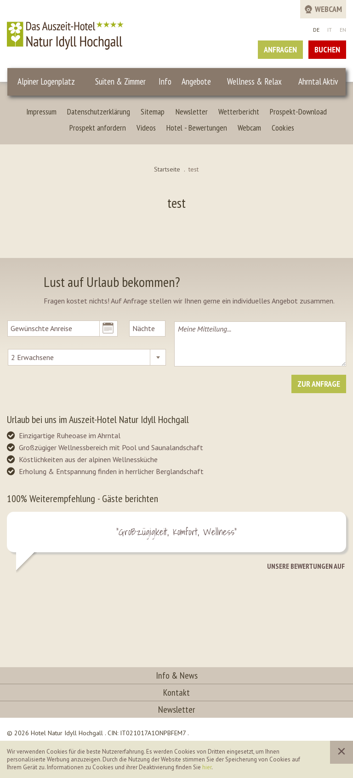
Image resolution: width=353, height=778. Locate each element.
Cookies (283, 127)
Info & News (177, 675)
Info (165, 81)
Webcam (249, 127)
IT (329, 29)
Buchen (327, 49)
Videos (146, 127)
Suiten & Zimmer (120, 81)
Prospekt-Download (298, 111)
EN (343, 29)
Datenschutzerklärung (98, 111)
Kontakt (176, 692)
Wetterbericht (238, 111)
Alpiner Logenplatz (46, 81)
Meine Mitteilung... (260, 343)
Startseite (167, 169)
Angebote (196, 81)
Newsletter (192, 111)
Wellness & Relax (254, 81)
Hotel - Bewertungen (196, 127)
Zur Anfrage (318, 383)
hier (206, 767)
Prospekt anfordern (97, 127)
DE (316, 29)
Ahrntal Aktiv (318, 81)
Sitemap (153, 111)
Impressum (41, 111)
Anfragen (280, 49)
